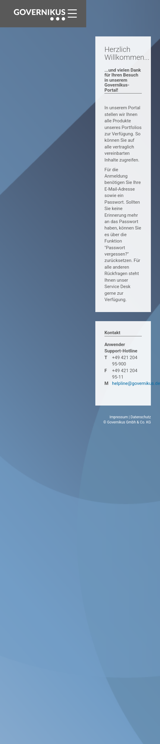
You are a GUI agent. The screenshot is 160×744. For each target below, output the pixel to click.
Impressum (119, 417)
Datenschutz (141, 417)
